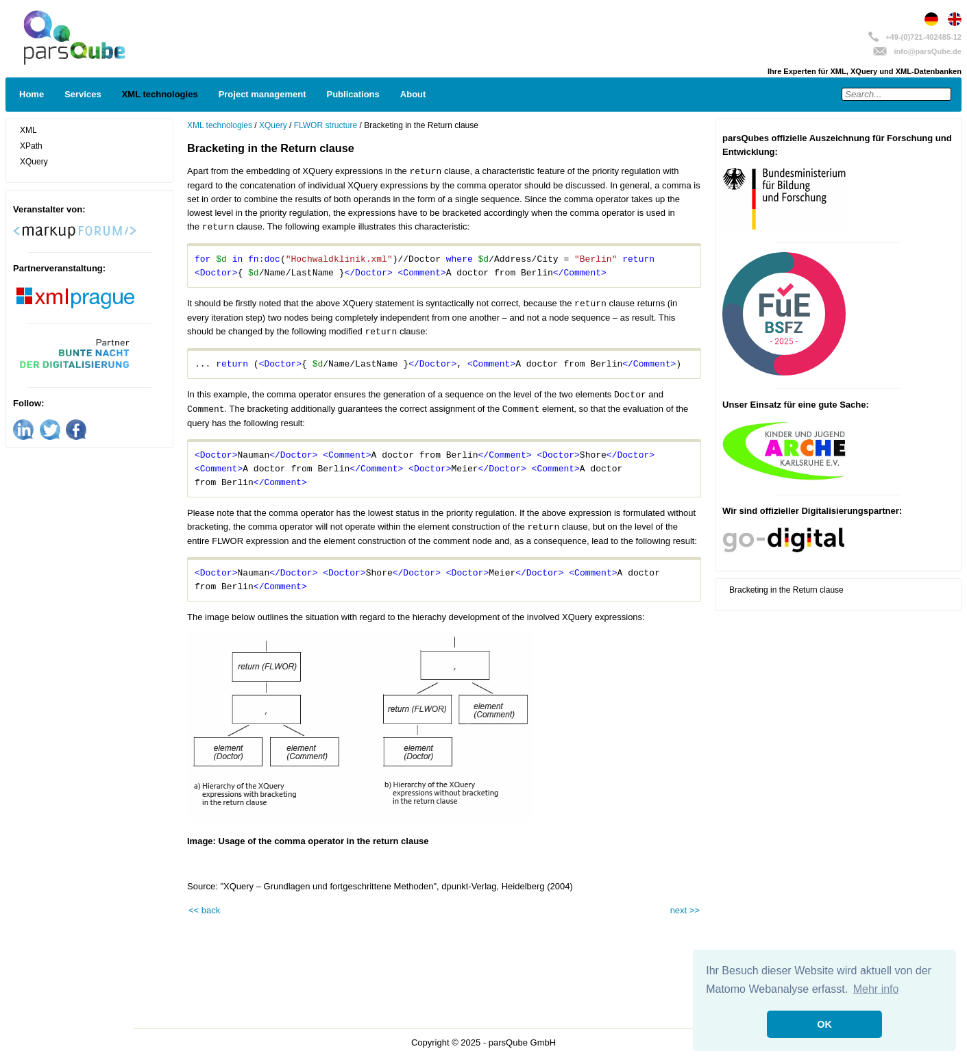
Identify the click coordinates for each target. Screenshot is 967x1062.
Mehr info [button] (876, 989)
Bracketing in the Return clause (786, 590)
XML (28, 130)
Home (31, 94)
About (413, 94)
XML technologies (160, 94)
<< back (204, 910)
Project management (262, 94)
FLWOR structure (325, 125)
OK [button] (824, 1024)
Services (82, 94)
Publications (353, 94)
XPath (31, 146)
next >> (685, 910)
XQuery (34, 161)
